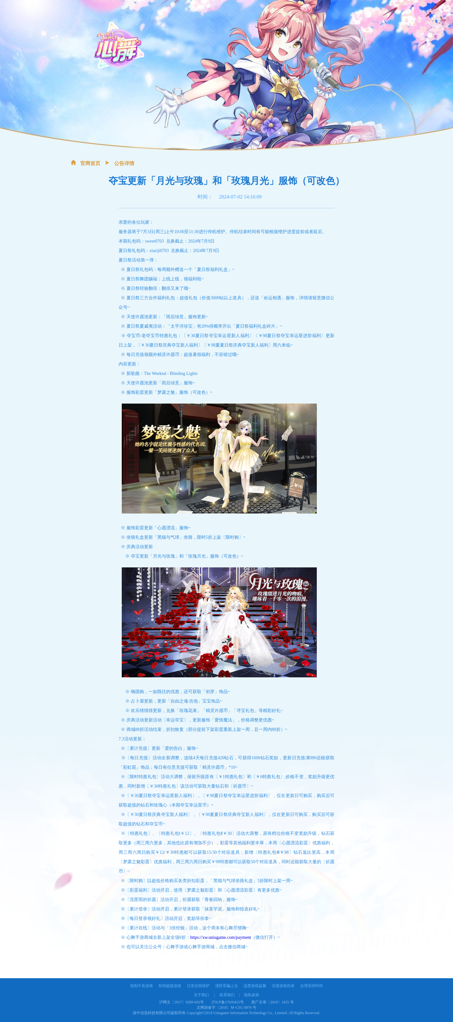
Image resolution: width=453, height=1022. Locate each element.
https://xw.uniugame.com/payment (220, 937)
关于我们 (201, 995)
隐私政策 (251, 995)
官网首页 (90, 163)
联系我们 (227, 995)
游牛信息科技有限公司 (152, 1013)
